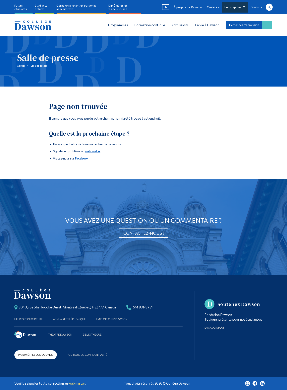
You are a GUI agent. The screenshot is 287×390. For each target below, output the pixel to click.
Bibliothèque (92, 334)
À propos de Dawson (188, 7)
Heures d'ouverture (28, 319)
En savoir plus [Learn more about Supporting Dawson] (214, 327)
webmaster (92, 151)
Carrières (213, 7)
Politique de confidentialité (87, 354)
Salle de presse (38, 65)
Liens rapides (234, 7)
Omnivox (256, 7)
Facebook (81, 158)
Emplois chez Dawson (111, 319)
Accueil (21, 65)
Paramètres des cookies (35, 354)
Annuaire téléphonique (69, 319)
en (165, 7)
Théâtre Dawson (60, 334)
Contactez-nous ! (143, 232)
